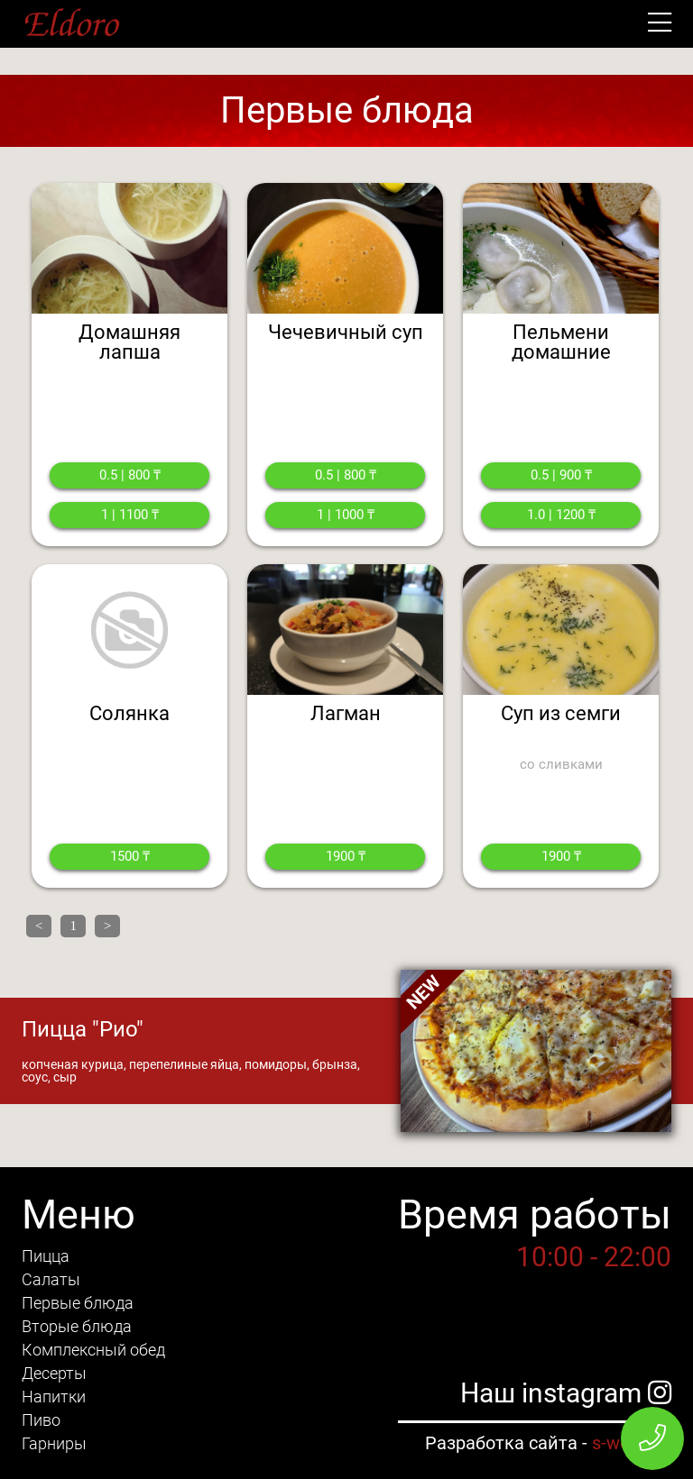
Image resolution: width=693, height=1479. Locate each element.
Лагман (345, 713)
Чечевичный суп (345, 332)
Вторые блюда (77, 1326)
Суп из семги (561, 713)
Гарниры (54, 1443)
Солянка (129, 713)
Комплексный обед (93, 1349)
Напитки (54, 1396)
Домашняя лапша (129, 342)
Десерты (54, 1373)
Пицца (45, 1255)
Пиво (41, 1420)
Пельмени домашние (561, 342)
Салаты (51, 1279)
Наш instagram (565, 1393)
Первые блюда (78, 1302)
